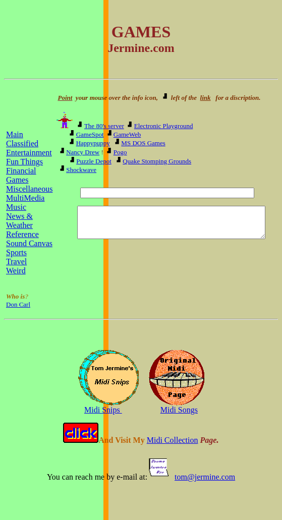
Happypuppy (92, 143)
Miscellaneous (29, 189)
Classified (22, 143)
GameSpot (89, 134)
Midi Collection (172, 440)
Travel (16, 261)
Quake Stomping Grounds (156, 161)
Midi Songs (179, 410)
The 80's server (103, 126)
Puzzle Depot (93, 161)
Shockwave (81, 170)
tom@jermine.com (205, 477)
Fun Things (24, 161)
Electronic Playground (162, 126)
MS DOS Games (142, 143)
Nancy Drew (82, 152)
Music (16, 207)
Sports (16, 252)
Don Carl (18, 304)
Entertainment (29, 152)
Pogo (119, 152)
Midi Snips (103, 410)
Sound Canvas (29, 243)
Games (17, 180)
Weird (16, 270)
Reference (22, 234)
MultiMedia (25, 198)
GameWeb (126, 134)
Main (14, 134)
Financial (21, 170)
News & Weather (19, 220)
